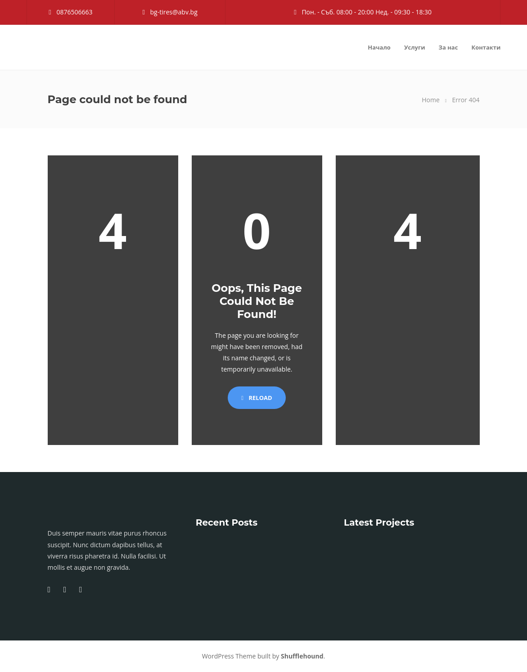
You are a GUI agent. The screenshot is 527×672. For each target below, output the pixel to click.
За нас (448, 47)
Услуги (414, 47)
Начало (379, 47)
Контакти (485, 47)
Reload (256, 398)
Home (431, 99)
